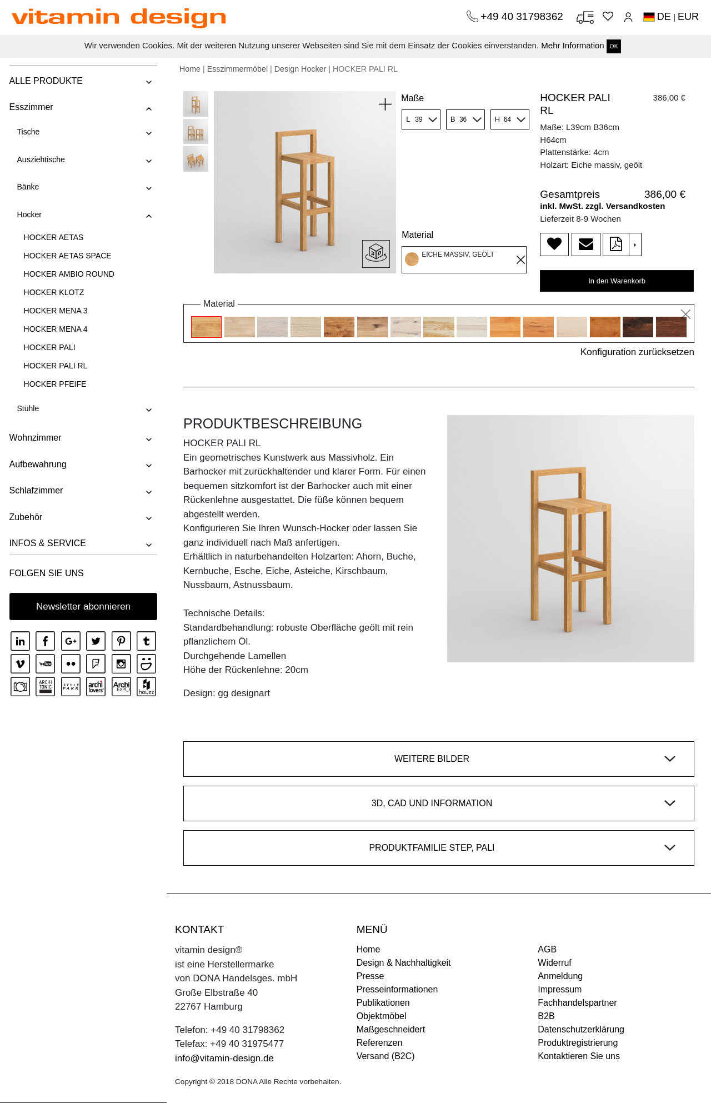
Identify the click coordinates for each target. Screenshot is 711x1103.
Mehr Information (572, 45)
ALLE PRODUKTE (45, 81)
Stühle (27, 408)
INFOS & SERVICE (46, 543)
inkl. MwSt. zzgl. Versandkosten (602, 206)
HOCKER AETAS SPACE (67, 255)
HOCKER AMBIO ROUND (68, 273)
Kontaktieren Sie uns (579, 1056)
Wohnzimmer (34, 437)
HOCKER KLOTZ (53, 292)
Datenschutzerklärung (581, 1029)
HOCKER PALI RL (55, 365)
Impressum (560, 989)
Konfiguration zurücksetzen (637, 352)
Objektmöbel (382, 1016)
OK (614, 46)
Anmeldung (560, 976)
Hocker (28, 214)
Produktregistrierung (578, 1042)
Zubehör (25, 517)
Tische (27, 131)
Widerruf (554, 962)
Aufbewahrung (37, 464)
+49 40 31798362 (523, 16)
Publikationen (383, 1002)
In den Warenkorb (616, 281)
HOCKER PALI (48, 347)
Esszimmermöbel (237, 68)
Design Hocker (300, 68)
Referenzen (380, 1042)
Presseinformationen (397, 989)
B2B (546, 1016)
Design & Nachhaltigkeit (404, 962)
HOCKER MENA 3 (55, 310)
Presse (370, 976)
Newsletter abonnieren (83, 606)
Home (190, 68)
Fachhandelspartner (577, 1002)
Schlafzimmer (35, 490)
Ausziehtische (40, 159)
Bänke (27, 186)
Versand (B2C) (386, 1056)
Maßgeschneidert (391, 1029)
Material (417, 234)
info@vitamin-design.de (224, 1058)
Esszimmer (30, 107)
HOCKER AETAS (53, 237)
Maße (412, 98)
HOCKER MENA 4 (55, 329)
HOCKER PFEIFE (54, 384)
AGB (547, 949)
